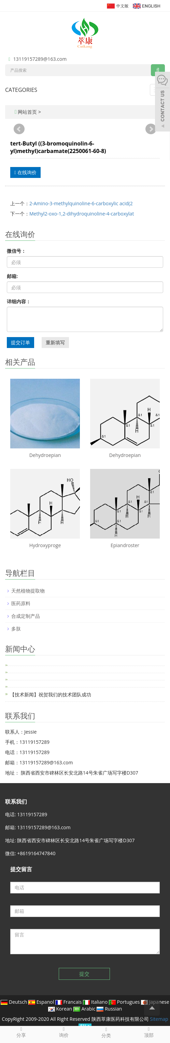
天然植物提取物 (28, 590)
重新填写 (55, 342)
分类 (106, 1032)
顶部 (149, 1032)
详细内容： (19, 301)
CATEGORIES (21, 90)
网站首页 (27, 112)
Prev (19, 129)
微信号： (16, 251)
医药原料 (20, 603)
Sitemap (159, 1019)
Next (150, 129)
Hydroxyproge (45, 545)
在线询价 (25, 172)
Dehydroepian (45, 455)
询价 (64, 1032)
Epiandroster (125, 545)
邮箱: (12, 276)
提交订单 (20, 342)
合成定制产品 (25, 616)
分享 (21, 1032)
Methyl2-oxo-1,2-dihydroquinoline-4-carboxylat (81, 213)
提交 (84, 973)
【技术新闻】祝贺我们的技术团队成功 (50, 694)
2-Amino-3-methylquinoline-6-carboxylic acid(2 (81, 203)
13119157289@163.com (40, 59)
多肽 (16, 628)
